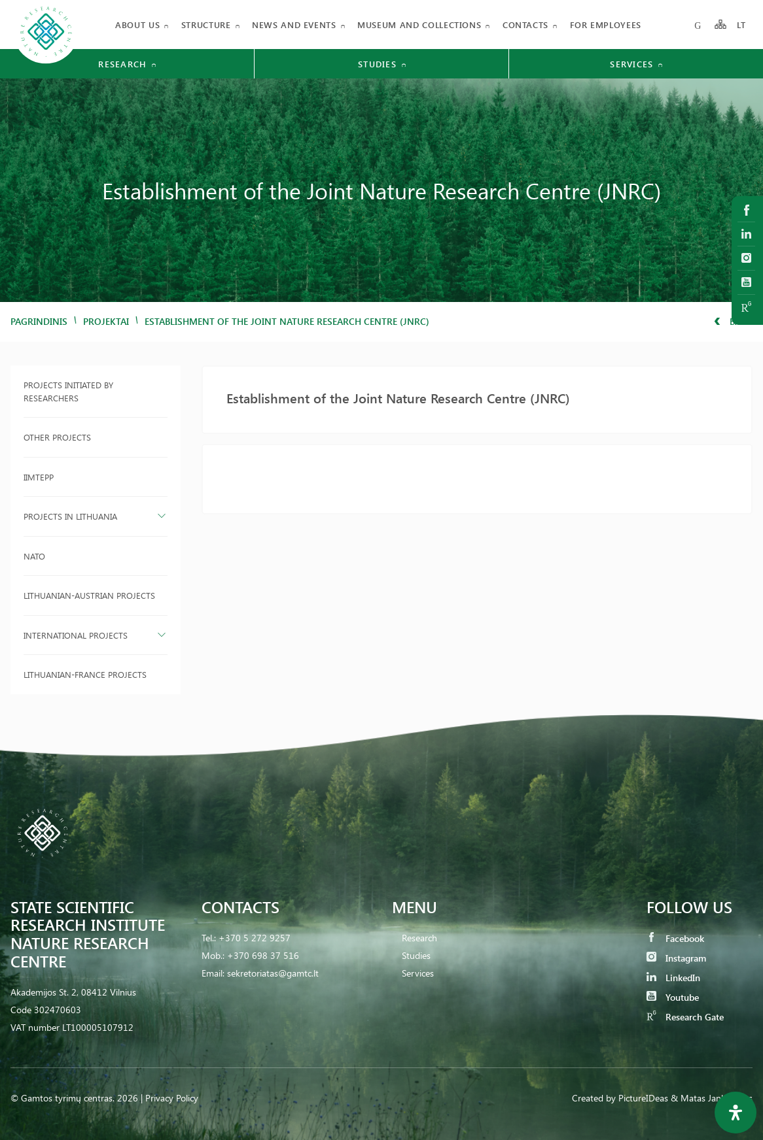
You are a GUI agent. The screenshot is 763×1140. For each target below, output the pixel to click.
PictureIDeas (643, 1098)
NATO (34, 556)
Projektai (106, 321)
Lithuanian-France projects (85, 674)
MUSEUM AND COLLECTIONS (419, 24)
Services (418, 973)
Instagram (676, 958)
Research (419, 937)
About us (137, 24)
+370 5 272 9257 (255, 937)
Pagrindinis (38, 321)
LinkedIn (673, 977)
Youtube (673, 997)
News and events (294, 24)
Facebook (675, 938)
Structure (206, 24)
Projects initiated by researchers (68, 391)
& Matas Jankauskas (712, 1098)
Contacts (525, 24)
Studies (416, 955)
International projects (76, 635)
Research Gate (685, 1017)
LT (742, 24)
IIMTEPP (39, 476)
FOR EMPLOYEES (605, 24)
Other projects (57, 437)
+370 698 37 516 (263, 955)
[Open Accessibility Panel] (735, 1112)
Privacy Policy (171, 1098)
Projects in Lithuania (70, 516)
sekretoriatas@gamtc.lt (273, 973)
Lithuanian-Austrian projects (89, 595)
